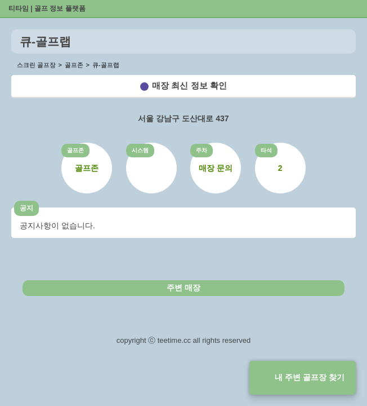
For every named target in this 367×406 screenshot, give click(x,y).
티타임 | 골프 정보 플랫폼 (47, 8)
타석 (266, 150)
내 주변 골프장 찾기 (309, 377)
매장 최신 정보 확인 (189, 85)
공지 (26, 208)
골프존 (75, 150)
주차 (201, 150)
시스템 (140, 150)
